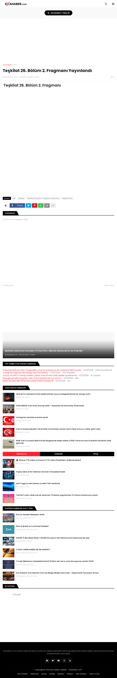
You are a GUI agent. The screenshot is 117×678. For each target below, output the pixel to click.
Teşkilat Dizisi (67, 198)
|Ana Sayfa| (23, 674)
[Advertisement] (58, 619)
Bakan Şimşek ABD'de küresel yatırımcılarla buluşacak (28, 380)
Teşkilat (21, 198)
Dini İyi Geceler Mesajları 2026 (30, 514)
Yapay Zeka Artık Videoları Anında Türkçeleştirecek (40, 472)
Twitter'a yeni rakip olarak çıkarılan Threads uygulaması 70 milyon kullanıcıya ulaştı (57, 495)
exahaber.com (75, 669)
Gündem (58, 454)
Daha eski (108, 285)
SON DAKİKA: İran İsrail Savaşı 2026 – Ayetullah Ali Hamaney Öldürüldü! (50, 405)
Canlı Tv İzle (94, 674)
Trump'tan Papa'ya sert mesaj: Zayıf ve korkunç (25, 372)
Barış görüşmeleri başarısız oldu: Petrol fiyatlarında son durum (32, 378)
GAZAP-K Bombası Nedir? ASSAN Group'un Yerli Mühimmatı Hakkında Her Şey (52, 538)
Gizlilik (52, 674)
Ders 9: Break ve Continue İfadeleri (32, 526)
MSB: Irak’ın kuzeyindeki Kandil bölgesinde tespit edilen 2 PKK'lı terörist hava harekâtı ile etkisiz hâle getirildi (63, 441)
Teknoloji (21, 454)
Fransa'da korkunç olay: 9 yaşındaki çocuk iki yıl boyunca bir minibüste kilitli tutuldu (42, 370)
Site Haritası (81, 674)
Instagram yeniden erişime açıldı (32, 417)
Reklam (61, 674)
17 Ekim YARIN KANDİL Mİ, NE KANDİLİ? (33, 549)
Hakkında (34, 674)
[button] (106, 4)
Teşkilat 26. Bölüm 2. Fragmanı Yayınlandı (43, 198)
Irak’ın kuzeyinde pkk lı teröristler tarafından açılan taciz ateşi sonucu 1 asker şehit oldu (58, 429)
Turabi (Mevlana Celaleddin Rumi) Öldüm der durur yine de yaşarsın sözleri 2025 (55, 561)
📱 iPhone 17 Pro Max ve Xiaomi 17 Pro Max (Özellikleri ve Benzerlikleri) (48, 460)
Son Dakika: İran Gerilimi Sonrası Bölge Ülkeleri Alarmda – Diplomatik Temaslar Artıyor (57, 573)
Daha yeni (8, 285)
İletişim (70, 674)
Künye (44, 674)
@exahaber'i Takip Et (58, 13)
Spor (95, 454)
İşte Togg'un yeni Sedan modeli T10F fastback (38, 483)
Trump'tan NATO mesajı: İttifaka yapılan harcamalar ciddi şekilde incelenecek (40, 375)
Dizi (14, 65)
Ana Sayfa (7, 65)
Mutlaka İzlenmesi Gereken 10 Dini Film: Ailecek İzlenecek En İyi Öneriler (44, 350)
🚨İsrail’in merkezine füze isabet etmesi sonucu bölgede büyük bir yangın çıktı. (53, 394)
